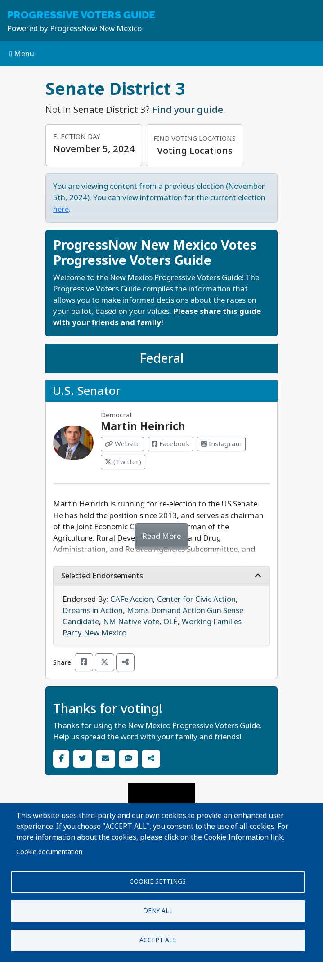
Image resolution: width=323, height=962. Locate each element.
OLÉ (170, 621)
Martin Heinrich (143, 426)
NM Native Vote (131, 621)
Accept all (157, 939)
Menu (21, 53)
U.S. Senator (87, 390)
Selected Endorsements (161, 576)
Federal (161, 358)
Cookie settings (158, 881)
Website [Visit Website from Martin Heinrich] (122, 444)
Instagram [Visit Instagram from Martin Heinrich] (221, 444)
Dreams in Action (93, 610)
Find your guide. (188, 109)
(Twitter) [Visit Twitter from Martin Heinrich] (123, 462)
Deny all (158, 910)
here (61, 209)
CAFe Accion (131, 599)
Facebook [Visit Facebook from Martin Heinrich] (170, 444)
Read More (161, 536)
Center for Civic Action (196, 599)
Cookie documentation (49, 851)
